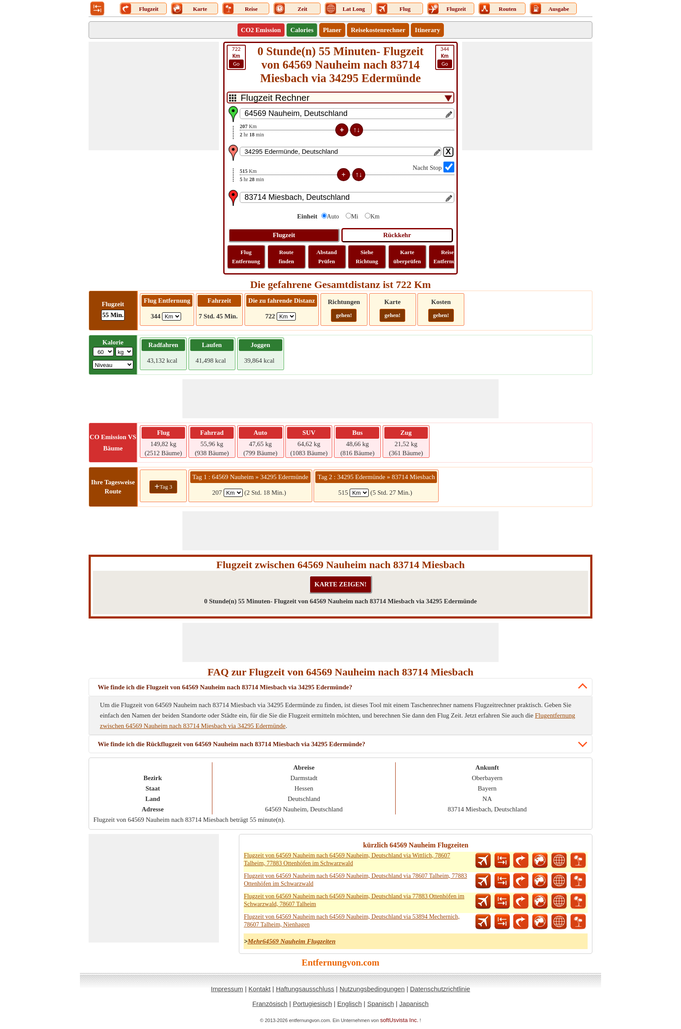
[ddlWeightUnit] (124, 351)
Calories (301, 29)
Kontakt (259, 989)
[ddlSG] (113, 364)
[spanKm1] (233, 493)
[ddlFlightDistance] (171, 316)
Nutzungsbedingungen (372, 989)
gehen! (344, 315)
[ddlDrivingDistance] (286, 316)
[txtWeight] (103, 351)
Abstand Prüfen (327, 257)
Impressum (227, 989)
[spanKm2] (359, 493)
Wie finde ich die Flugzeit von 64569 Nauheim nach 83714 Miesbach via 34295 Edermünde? (225, 687)
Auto (333, 216)
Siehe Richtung (367, 257)
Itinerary (427, 29)
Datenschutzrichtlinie (440, 989)
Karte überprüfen (407, 257)
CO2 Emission (261, 29)
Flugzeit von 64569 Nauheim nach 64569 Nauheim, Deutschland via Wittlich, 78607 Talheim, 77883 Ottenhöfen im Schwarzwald (347, 859)
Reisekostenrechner (378, 29)
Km (375, 216)
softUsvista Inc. (399, 1020)
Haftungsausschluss (305, 989)
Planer (332, 29)
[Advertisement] (154, 96)
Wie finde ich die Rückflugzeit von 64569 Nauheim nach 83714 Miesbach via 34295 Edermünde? (231, 744)
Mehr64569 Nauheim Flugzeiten (292, 941)
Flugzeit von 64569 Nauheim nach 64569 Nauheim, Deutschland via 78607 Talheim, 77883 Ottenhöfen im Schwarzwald (355, 880)
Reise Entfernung (447, 257)
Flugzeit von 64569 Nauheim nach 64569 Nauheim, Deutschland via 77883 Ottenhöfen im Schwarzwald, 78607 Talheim (354, 900)
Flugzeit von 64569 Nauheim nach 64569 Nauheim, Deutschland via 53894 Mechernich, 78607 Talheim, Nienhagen (352, 920)
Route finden (286, 257)
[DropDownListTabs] (340, 97)
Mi (354, 216)
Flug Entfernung (246, 257)
